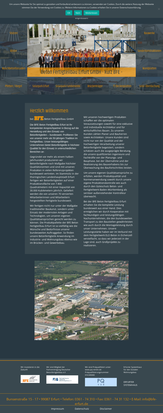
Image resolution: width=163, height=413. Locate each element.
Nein (78, 13)
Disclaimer (106, 408)
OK (68, 13)
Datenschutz (82, 408)
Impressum (81, 18)
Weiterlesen (91, 13)
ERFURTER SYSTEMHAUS (130, 383)
